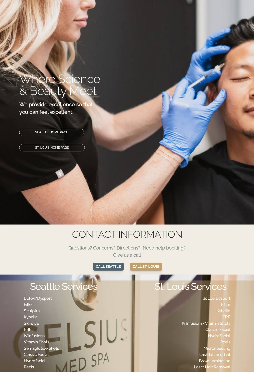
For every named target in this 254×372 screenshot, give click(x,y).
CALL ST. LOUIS (146, 266)
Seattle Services (63, 286)
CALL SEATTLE (108, 266)
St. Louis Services (190, 286)
